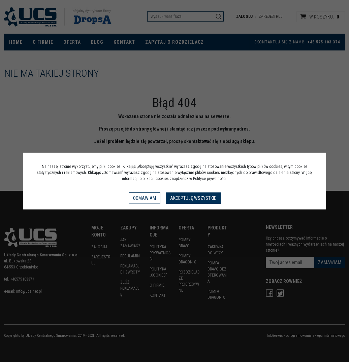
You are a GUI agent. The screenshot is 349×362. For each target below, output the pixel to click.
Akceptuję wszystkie (193, 198)
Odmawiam (144, 198)
